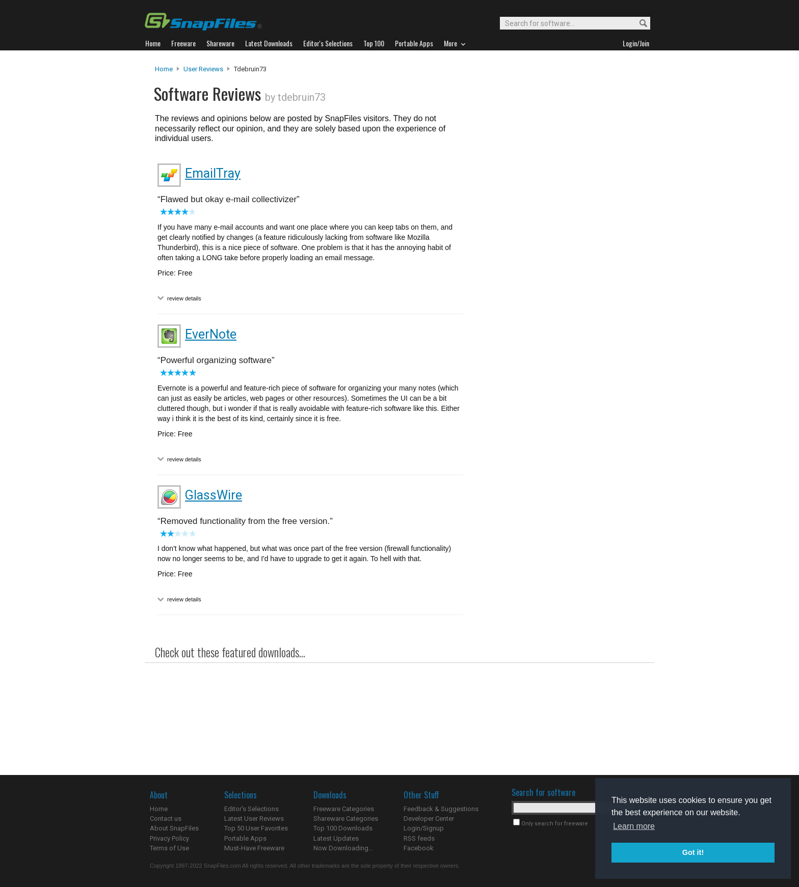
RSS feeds (419, 838)
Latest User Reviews (254, 818)
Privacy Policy (169, 838)
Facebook (419, 848)
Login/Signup (424, 828)
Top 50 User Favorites (256, 828)
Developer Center (429, 818)
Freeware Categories (343, 809)
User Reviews (203, 69)
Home (164, 69)
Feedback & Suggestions (441, 809)
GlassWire (213, 495)
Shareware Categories (345, 818)
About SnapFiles (174, 828)
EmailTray (213, 173)
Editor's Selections (251, 809)
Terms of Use (169, 848)
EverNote (210, 334)
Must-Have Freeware (254, 848)
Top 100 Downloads (342, 828)
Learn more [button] (634, 826)
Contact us (165, 818)
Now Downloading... (343, 848)
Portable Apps (245, 838)
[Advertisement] (557, 271)
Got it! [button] (693, 852)
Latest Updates (336, 838)
